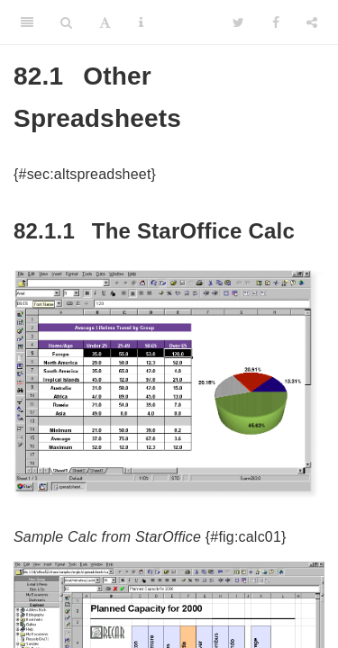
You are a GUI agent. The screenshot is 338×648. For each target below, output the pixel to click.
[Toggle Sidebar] (27, 22)
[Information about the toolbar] (141, 22)
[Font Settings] (105, 22)
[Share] (312, 22)
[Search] (66, 22)
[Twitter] (238, 22)
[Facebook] (276, 22)
